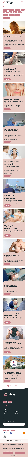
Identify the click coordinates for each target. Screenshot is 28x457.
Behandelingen (5, 409)
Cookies (21, 440)
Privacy (11, 440)
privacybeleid (11, 421)
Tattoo (17, 15)
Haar (23, 9)
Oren (10, 12)
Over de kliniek (17, 409)
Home (4, 407)
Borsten (5, 15)
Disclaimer (7, 440)
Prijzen (4, 413)
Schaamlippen (6, 17)
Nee (20, 452)
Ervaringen (17, 407)
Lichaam (17, 9)
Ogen (15, 12)
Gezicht (5, 12)
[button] (22, 2)
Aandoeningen (5, 411)
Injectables (11, 15)
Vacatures (17, 411)
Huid (20, 12)
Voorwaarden (16, 440)
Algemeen (11, 9)
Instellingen (14, 455)
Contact (16, 413)
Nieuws (5, 9)
